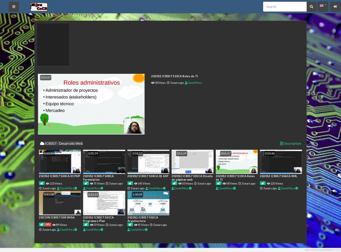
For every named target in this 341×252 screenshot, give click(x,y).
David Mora (193, 82)
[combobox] (323, 7)
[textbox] (323, 5)
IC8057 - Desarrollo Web (61, 143)
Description (290, 143)
